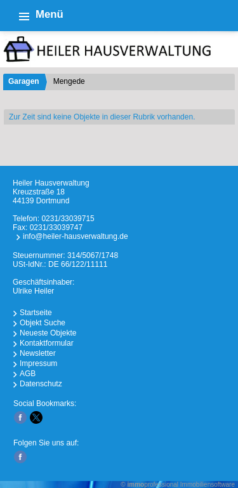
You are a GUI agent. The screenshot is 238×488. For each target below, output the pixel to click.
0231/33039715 (67, 218)
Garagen (23, 81)
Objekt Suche (42, 322)
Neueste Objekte (48, 333)
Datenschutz (41, 383)
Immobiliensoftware (207, 484)
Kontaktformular (47, 343)
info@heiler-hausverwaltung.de (75, 236)
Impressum (38, 363)
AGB (28, 373)
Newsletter (38, 353)
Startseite (36, 312)
